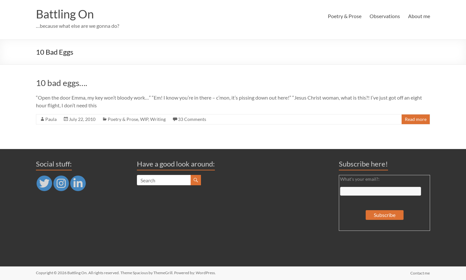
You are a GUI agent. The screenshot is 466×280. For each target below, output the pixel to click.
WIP (144, 119)
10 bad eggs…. (61, 83)
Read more (416, 119)
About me (419, 16)
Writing (158, 119)
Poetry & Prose (344, 16)
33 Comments (192, 119)
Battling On (65, 14)
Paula (51, 119)
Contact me (420, 272)
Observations (385, 16)
